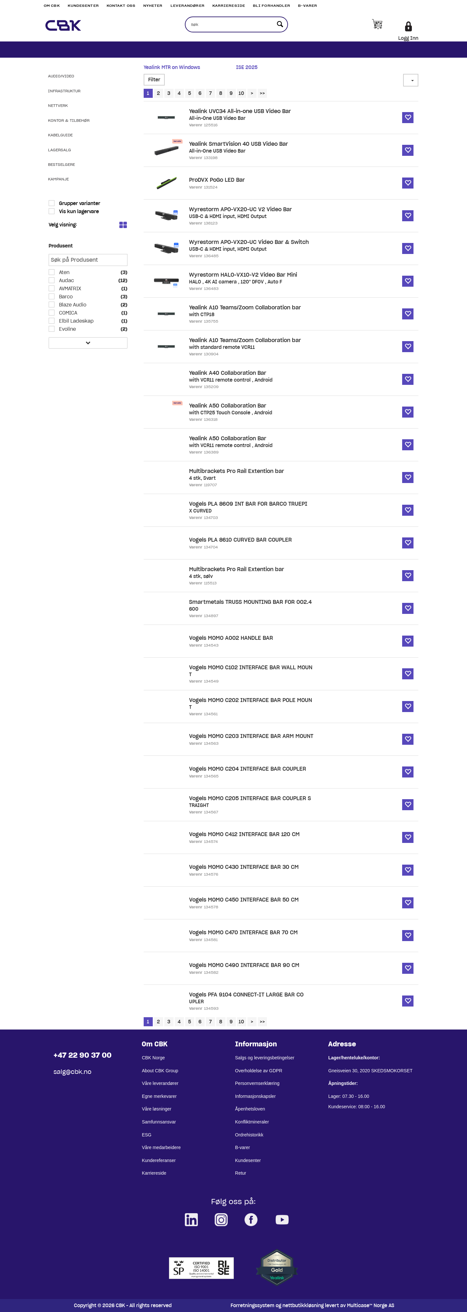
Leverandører (188, 5)
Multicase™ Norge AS (370, 1305)
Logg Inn (408, 38)
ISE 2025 (246, 67)
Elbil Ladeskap (76, 321)
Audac (66, 280)
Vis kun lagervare (78, 211)
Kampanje (58, 179)
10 (241, 93)
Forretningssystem (252, 1305)
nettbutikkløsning (303, 1305)
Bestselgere (61, 164)
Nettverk (58, 105)
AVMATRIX (69, 289)
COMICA (67, 313)
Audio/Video (61, 76)
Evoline (67, 329)
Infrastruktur (64, 90)
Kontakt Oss (121, 5)
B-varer (307, 5)
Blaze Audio (72, 305)
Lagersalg (59, 149)
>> (262, 93)
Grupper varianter (79, 203)
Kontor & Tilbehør (69, 120)
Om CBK (52, 5)
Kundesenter (83, 5)
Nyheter (153, 5)
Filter (154, 80)
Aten (63, 272)
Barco (65, 297)
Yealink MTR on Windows (172, 67)
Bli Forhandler (271, 5)
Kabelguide (60, 134)
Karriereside (228, 5)
